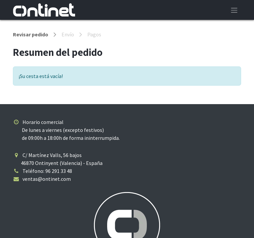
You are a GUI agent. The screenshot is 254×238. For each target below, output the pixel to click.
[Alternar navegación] (234, 10)
